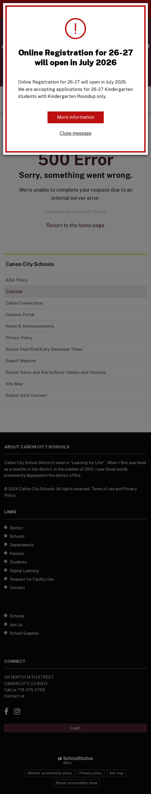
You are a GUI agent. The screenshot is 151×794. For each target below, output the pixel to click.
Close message (75, 133)
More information (75, 117)
